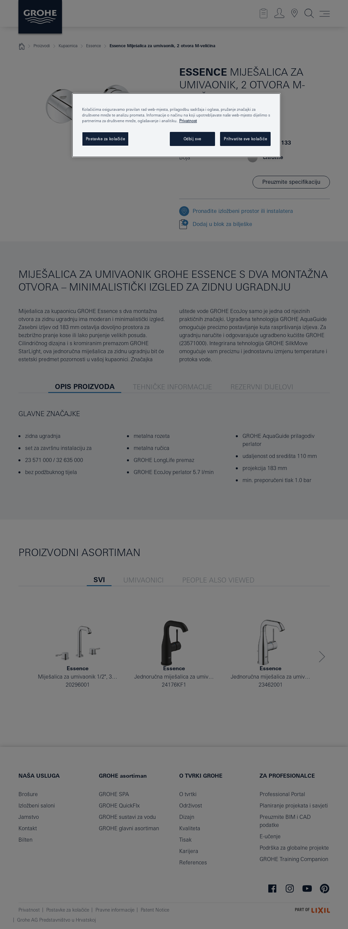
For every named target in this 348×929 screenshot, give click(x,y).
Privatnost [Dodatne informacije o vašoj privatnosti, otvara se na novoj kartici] (188, 121)
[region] (176, 125)
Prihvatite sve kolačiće (245, 139)
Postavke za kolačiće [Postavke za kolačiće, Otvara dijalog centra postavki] (105, 139)
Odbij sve (192, 139)
